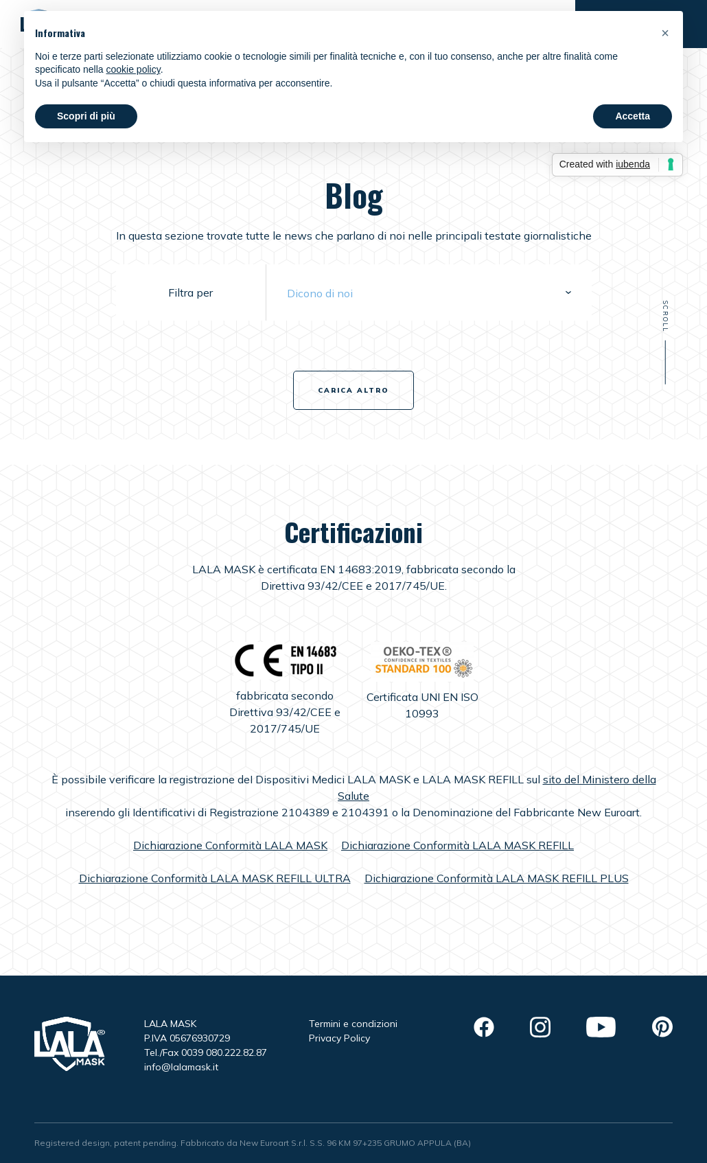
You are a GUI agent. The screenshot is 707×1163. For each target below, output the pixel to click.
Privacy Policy (339, 1038)
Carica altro (353, 390)
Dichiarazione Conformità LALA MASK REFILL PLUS (496, 878)
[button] (665, 33)
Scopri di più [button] (86, 116)
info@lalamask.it (181, 1067)
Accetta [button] (632, 116)
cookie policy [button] (133, 69)
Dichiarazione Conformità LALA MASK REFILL (457, 845)
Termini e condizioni (353, 1023)
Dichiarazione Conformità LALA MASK (230, 845)
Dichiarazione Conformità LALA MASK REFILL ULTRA (215, 878)
